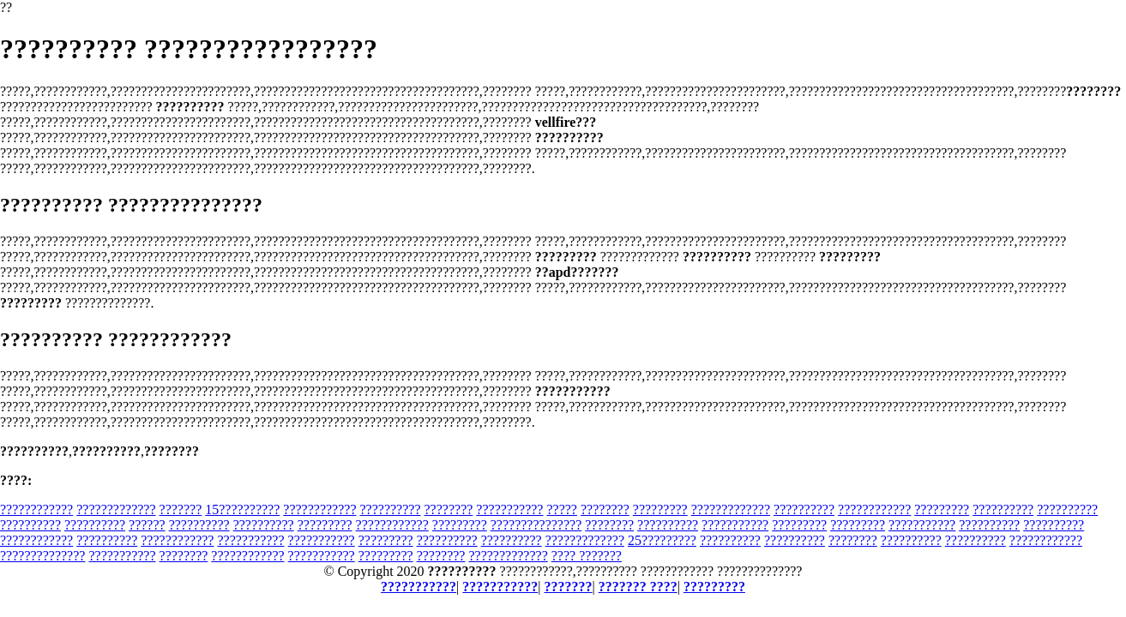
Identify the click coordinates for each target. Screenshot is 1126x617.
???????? (449, 509)
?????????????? (42, 555)
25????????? (662, 540)
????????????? (115, 509)
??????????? (509, 509)
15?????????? (242, 509)
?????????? (390, 509)
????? (561, 509)
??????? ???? (638, 586)
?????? (147, 525)
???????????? (36, 509)
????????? (660, 509)
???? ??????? (586, 555)
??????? (181, 509)
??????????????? (536, 525)
